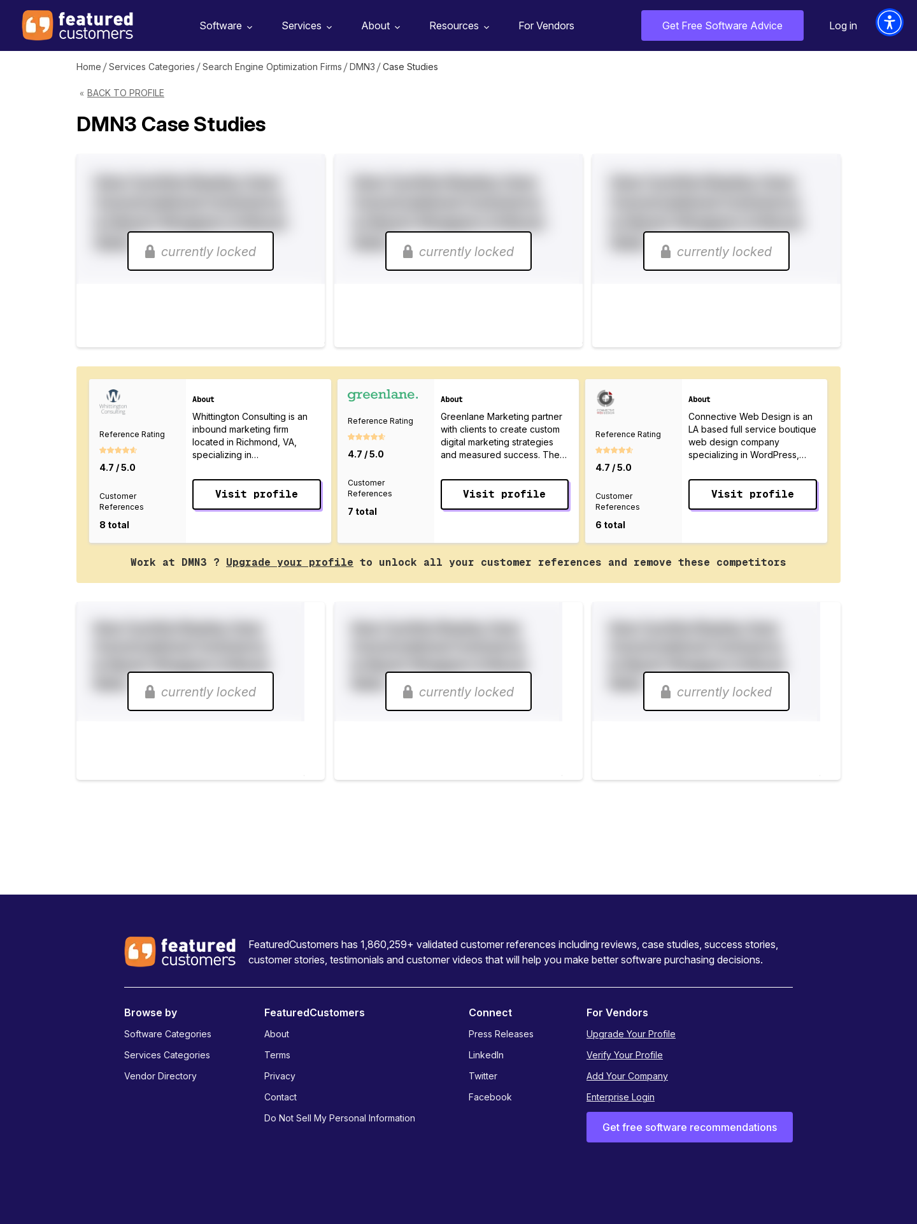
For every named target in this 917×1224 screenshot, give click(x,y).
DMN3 (362, 66)
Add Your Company (627, 1075)
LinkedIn (486, 1054)
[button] (890, 22)
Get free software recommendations (689, 1127)
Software (224, 25)
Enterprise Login (620, 1096)
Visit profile (256, 494)
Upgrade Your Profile (631, 1033)
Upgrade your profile (289, 562)
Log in (843, 25)
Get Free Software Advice (722, 25)
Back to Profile (125, 92)
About (379, 25)
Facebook (490, 1096)
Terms (277, 1054)
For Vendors (546, 25)
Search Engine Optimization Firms (272, 66)
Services (305, 25)
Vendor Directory (160, 1075)
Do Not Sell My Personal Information (339, 1117)
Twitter (483, 1075)
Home (88, 66)
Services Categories (152, 66)
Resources (457, 25)
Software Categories (167, 1033)
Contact (280, 1096)
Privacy (279, 1075)
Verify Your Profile (624, 1054)
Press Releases (501, 1033)
